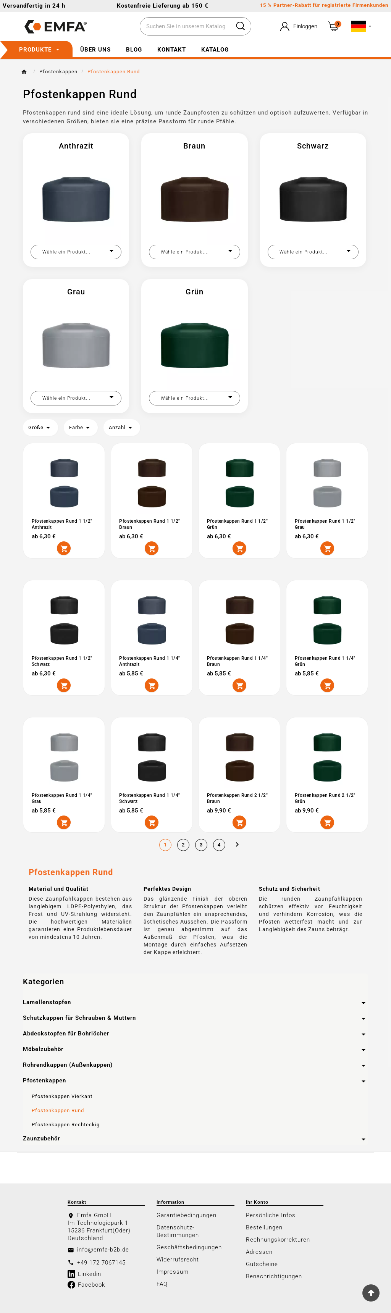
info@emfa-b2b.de (103, 1248)
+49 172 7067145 (101, 1261)
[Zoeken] (185, 27)
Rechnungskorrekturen (278, 1238)
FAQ (162, 1283)
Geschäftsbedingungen (189, 1246)
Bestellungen (264, 1226)
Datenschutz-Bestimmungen (178, 1230)
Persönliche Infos (271, 1214)
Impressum (173, 1271)
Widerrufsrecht (178, 1258)
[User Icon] (298, 26)
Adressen (259, 1251)
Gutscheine (262, 1263)
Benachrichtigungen (274, 1275)
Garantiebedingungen (187, 1214)
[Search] (240, 26)
